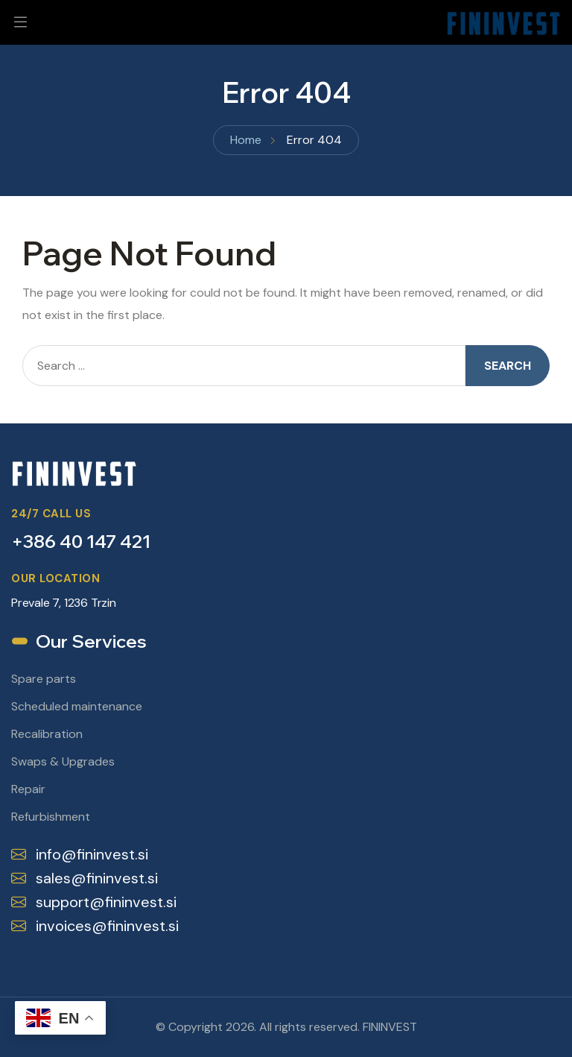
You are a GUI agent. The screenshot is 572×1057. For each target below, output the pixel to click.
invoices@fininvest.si (95, 925)
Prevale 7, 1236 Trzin (63, 602)
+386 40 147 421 (80, 541)
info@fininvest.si (79, 854)
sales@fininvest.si (84, 878)
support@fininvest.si (94, 902)
